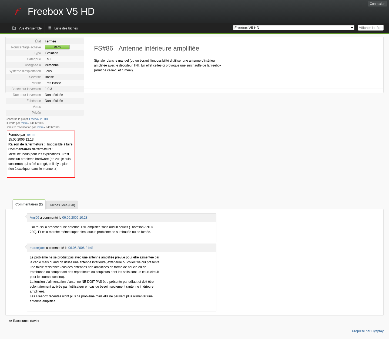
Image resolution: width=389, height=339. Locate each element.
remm (24, 123)
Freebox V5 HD (38, 119)
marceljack (37, 248)
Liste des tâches (66, 28)
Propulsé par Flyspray (368, 331)
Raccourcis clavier (24, 321)
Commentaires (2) (29, 204)
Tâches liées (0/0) (62, 205)
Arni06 (34, 218)
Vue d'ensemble (30, 28)
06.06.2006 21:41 (80, 248)
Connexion (377, 4)
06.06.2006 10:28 (74, 218)
